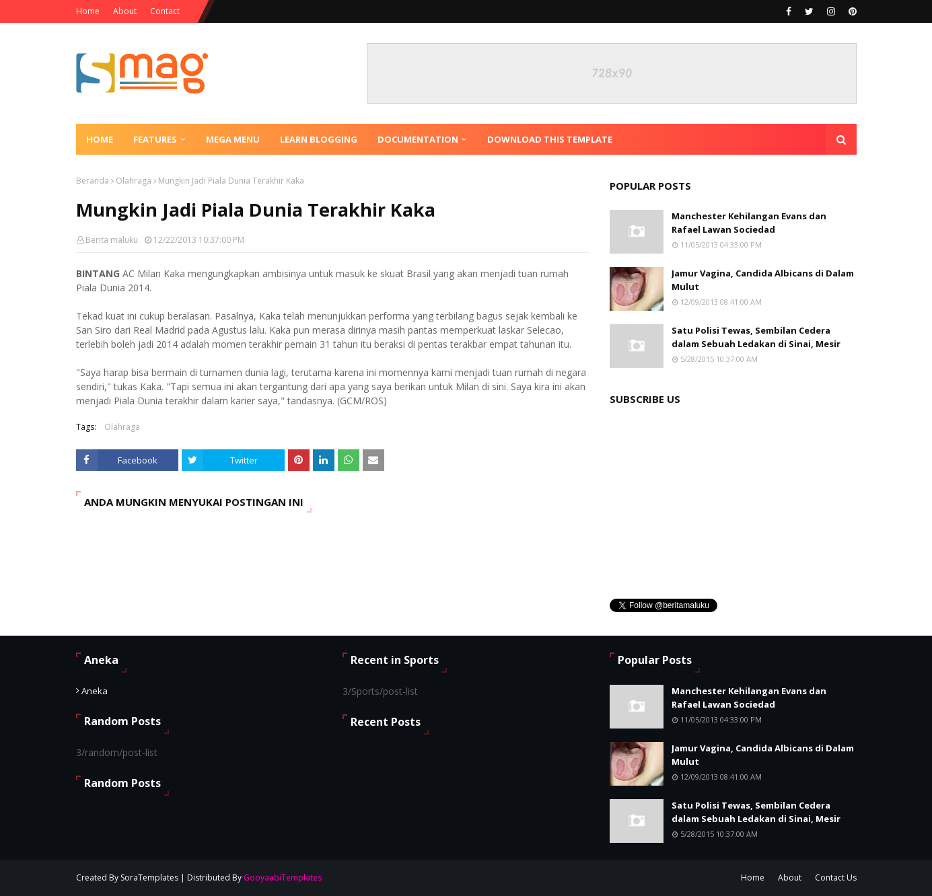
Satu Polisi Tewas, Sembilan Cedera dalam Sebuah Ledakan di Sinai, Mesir (756, 337)
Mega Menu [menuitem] (233, 139)
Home (88, 11)
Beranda (92, 180)
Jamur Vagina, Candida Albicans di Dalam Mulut (763, 280)
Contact (165, 11)
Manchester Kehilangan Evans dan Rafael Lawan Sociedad (749, 222)
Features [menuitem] (155, 139)
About (125, 11)
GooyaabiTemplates (283, 877)
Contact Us (836, 877)
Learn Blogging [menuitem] (318, 139)
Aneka (94, 691)
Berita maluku (111, 240)
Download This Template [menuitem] (549, 139)
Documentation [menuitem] (418, 139)
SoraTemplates (149, 877)
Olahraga (133, 180)
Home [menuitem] (99, 139)
